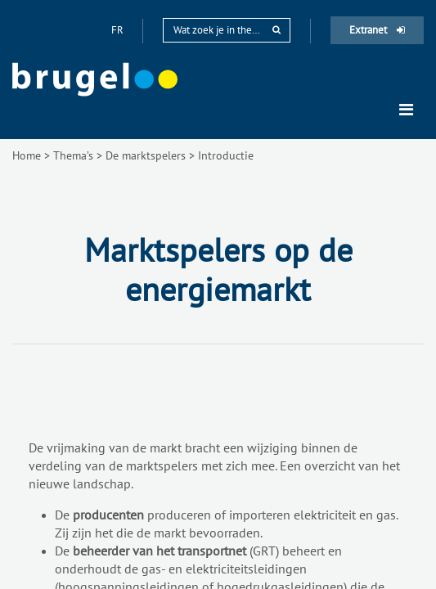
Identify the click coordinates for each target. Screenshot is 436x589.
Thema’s (73, 155)
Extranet (377, 30)
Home (26, 155)
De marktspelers (146, 155)
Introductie (226, 155)
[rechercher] (276, 30)
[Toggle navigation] (406, 109)
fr (118, 30)
